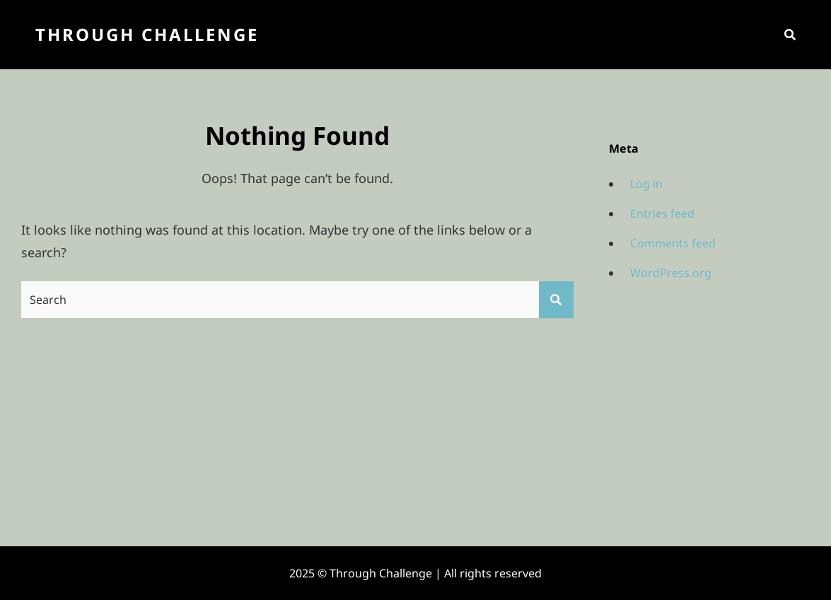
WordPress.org (670, 273)
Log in (646, 184)
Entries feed (662, 213)
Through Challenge (147, 34)
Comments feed (673, 243)
